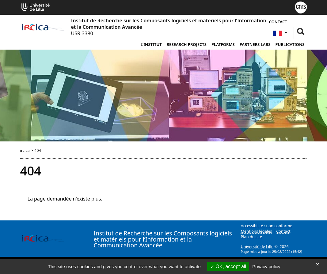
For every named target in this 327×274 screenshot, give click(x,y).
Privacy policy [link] (266, 266)
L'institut (151, 44)
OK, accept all (228, 266)
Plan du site (251, 236)
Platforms (223, 44)
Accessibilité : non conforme (266, 225)
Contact (278, 21)
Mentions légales (256, 231)
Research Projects (187, 44)
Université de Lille (257, 246)
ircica (25, 150)
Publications (290, 44)
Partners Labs (255, 44)
